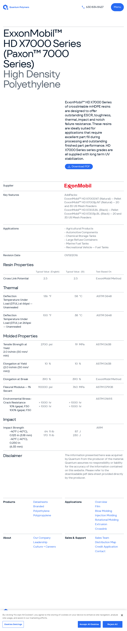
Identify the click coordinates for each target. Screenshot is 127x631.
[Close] (121, 615)
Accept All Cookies (89, 624)
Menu (117, 7)
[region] (63, 620)
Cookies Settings (13, 624)
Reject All (112, 624)
